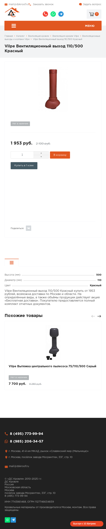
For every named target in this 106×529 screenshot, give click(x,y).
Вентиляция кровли (38, 36)
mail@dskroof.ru (19, 4)
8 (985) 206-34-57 (53, 14)
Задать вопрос (92, 4)
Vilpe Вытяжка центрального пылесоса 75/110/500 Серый (52, 366)
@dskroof (61, 14)
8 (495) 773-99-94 (45, 14)
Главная (9, 36)
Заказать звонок (43, 4)
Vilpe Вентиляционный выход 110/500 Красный (57, 39)
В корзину (60, 155)
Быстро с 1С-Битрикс (84, 523)
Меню (53, 26)
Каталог (20, 36)
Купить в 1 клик (24, 165)
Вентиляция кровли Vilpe (65, 36)
